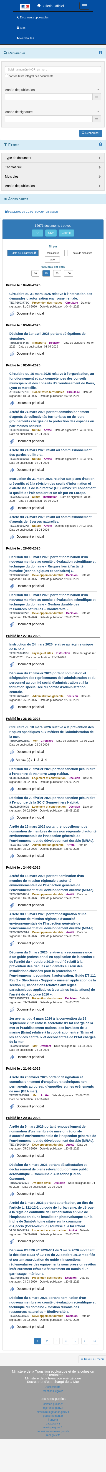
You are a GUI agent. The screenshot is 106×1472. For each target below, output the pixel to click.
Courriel (66, 232)
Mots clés (11, 176)
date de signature (82, 253)
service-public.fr (53, 1404)
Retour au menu (92, 1359)
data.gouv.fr (53, 1423)
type (52, 259)
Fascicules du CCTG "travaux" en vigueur (32, 211)
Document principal (30, 313)
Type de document (18, 158)
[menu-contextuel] (6, 75)
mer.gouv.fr (53, 1435)
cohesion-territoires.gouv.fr (53, 1431)
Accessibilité (53, 1387)
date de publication (23, 253)
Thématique (13, 167)
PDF (37, 232)
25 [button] (46, 273)
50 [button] (57, 273)
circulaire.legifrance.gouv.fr (53, 1412)
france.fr (53, 1419)
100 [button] (68, 273)
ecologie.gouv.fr (53, 1427)
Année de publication (20, 186)
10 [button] (35, 273)
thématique (53, 253)
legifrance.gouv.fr (53, 1407)
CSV (51, 232)
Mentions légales (53, 1391)
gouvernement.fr (53, 1415)
